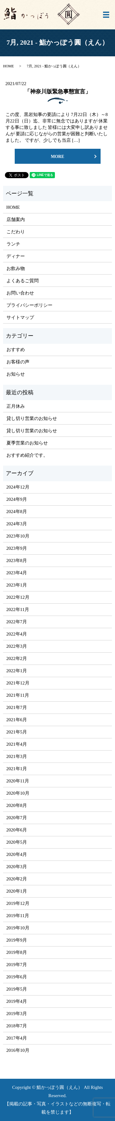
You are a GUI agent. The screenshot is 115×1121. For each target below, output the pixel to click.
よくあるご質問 (22, 280)
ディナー (15, 256)
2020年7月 (16, 817)
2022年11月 (17, 609)
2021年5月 (16, 731)
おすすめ (15, 349)
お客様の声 (17, 361)
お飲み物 (15, 268)
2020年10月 (17, 793)
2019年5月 (16, 989)
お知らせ (15, 374)
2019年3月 (16, 1013)
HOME (8, 66)
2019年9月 (16, 940)
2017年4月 (16, 1038)
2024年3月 (16, 523)
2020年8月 (16, 805)
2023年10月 (17, 536)
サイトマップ (20, 317)
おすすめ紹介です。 (27, 455)
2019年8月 (16, 952)
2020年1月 (16, 891)
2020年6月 (16, 829)
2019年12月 (17, 903)
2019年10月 (17, 927)
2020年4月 (16, 854)
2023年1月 (16, 585)
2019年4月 (16, 1001)
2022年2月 (16, 658)
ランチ (13, 244)
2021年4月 (16, 744)
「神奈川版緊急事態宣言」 (58, 91)
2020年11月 (17, 780)
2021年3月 (16, 756)
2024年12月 (17, 487)
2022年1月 (16, 670)
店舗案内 (15, 219)
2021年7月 (16, 707)
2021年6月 (16, 719)
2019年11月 (17, 915)
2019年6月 (16, 976)
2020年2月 (16, 878)
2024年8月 (16, 511)
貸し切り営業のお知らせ (31, 418)
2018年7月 (16, 1025)
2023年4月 (16, 572)
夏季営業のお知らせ (27, 443)
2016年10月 (17, 1050)
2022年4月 (16, 634)
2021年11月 (17, 695)
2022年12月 (17, 597)
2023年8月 (16, 560)
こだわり (15, 231)
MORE (57, 156)
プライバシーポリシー (29, 305)
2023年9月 (16, 548)
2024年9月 (16, 499)
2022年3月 (16, 646)
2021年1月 (16, 768)
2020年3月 (16, 866)
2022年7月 (16, 621)
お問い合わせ (20, 293)
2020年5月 (16, 842)
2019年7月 (16, 964)
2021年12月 (17, 682)
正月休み (15, 406)
